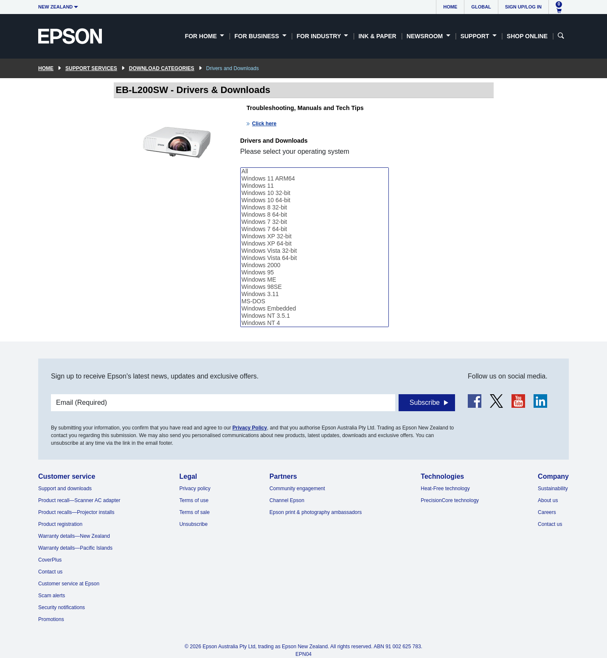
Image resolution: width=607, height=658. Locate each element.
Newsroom (425, 36)
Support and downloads (65, 488)
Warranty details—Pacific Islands (75, 548)
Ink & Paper (377, 36)
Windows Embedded (314, 308)
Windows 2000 (314, 265)
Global (481, 6)
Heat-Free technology (445, 488)
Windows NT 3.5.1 (314, 315)
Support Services (91, 68)
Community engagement (297, 488)
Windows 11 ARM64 (314, 178)
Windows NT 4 (314, 323)
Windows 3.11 (314, 294)
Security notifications (61, 607)
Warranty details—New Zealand (74, 536)
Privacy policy (194, 488)
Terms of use (193, 500)
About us (548, 500)
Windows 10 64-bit (314, 200)
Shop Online (527, 36)
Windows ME (314, 279)
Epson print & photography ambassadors (316, 512)
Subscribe (425, 402)
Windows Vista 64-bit (314, 258)
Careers (547, 512)
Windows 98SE (314, 287)
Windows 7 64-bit (314, 229)
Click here (264, 124)
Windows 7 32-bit (314, 222)
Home (450, 6)
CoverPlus (50, 560)
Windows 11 (314, 185)
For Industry (320, 36)
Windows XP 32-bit (314, 236)
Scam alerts (51, 596)
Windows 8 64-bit (314, 214)
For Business (257, 36)
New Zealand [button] (55, 6)
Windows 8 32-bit (314, 207)
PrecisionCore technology (450, 500)
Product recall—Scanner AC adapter (79, 500)
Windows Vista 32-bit (314, 250)
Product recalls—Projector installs (76, 512)
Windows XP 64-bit (314, 243)
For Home (201, 36)
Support (476, 36)
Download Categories (161, 68)
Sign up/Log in (523, 6)
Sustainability (553, 488)
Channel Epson (287, 500)
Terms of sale (194, 512)
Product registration (60, 524)
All (314, 171)
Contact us (50, 572)
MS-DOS (314, 301)
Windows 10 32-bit (314, 193)
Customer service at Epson (68, 584)
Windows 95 (314, 272)
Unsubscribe (193, 524)
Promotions (51, 619)
